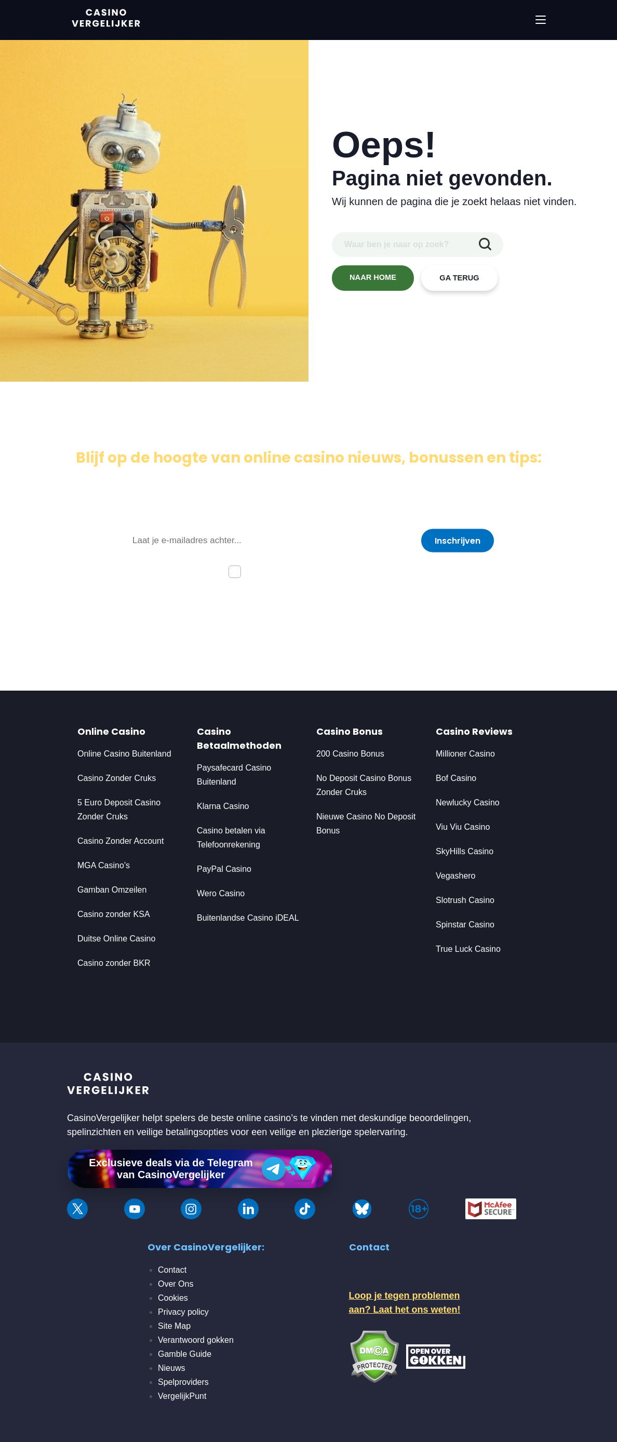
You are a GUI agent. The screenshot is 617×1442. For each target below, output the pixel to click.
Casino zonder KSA (113, 914)
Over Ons (175, 1283)
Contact (172, 1269)
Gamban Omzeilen (111, 889)
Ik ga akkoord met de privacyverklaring (319, 571)
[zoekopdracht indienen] (485, 245)
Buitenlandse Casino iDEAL (248, 917)
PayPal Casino (224, 869)
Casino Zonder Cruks (116, 778)
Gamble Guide (184, 1354)
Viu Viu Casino (463, 827)
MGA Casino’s (103, 865)
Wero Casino (221, 893)
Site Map (174, 1326)
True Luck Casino (468, 949)
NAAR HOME (373, 277)
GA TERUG (459, 278)
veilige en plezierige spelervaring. (339, 1132)
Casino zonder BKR (114, 963)
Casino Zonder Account (120, 841)
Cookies (173, 1297)
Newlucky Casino (468, 802)
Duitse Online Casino (116, 938)
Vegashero (456, 875)
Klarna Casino (223, 806)
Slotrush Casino (465, 900)
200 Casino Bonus (350, 753)
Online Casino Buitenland (125, 753)
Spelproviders (183, 1382)
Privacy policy (183, 1312)
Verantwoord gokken (196, 1340)
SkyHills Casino (464, 851)
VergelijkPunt (182, 1396)
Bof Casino (456, 778)
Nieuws (171, 1368)
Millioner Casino (465, 753)
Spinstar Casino (465, 924)
